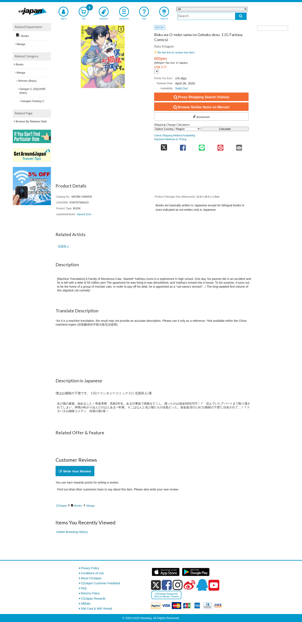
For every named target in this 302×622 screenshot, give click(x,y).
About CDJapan (91, 578)
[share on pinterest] (220, 146)
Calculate (225, 129)
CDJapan (61, 505)
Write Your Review (75, 471)
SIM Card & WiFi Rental (96, 608)
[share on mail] (239, 146)
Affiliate (85, 603)
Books (78, 505)
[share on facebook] (183, 146)
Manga (90, 505)
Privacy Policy (90, 568)
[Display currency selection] (156, 71)
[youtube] (213, 585)
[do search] (241, 16)
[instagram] (178, 585)
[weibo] (189, 585)
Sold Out (181, 88)
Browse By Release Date (31, 121)
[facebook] (167, 585)
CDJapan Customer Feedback (100, 583)
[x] (156, 585)
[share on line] (201, 146)
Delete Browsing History (72, 532)
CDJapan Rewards (93, 598)
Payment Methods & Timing (170, 139)
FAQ (84, 588)
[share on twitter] (164, 146)
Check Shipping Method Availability (174, 135)
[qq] (202, 585)
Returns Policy (90, 593)
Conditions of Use (92, 573)
